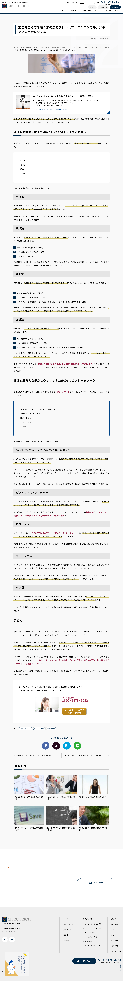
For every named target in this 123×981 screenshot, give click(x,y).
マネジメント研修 (91, 937)
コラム (82, 2)
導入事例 (108, 11)
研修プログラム (74, 11)
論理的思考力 (51, 728)
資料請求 (114, 946)
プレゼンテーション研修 (93, 924)
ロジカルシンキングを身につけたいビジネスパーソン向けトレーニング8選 (87, 756)
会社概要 (96, 2)
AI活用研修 (88, 941)
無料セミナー (98, 11)
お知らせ (88, 2)
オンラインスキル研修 (92, 946)
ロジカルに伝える (39, 728)
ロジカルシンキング (25, 728)
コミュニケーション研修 (93, 928)
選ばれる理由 (86, 11)
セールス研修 (89, 933)
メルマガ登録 (116, 951)
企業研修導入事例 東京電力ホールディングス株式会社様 (33, 756)
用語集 (67, 2)
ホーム (64, 11)
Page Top (120, 967)
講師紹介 (117, 11)
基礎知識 (74, 2)
